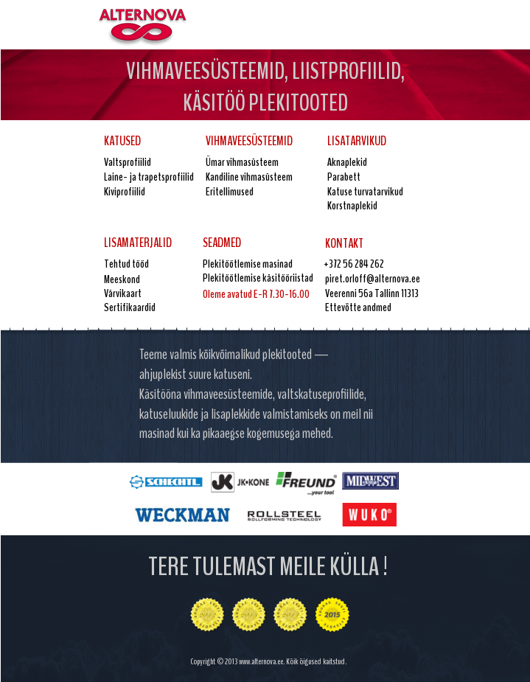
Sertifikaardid (130, 307)
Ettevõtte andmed (358, 307)
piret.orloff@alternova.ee (372, 279)
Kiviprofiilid (124, 192)
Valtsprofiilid (127, 162)
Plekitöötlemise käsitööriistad (258, 278)
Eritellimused (230, 192)
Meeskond (122, 279)
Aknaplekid (347, 162)
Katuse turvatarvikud (365, 192)
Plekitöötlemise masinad (248, 264)
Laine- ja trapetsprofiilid (149, 177)
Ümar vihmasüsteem (242, 162)
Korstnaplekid (352, 206)
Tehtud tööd (126, 264)
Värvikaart (123, 293)
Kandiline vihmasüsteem (249, 177)
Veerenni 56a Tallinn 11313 (372, 293)
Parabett (343, 177)
